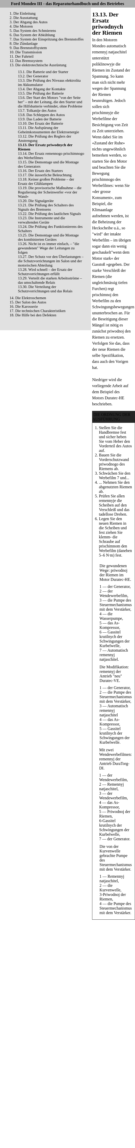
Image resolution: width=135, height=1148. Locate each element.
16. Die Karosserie (24, 306)
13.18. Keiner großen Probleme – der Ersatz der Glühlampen (46, 181)
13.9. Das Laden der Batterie (39, 119)
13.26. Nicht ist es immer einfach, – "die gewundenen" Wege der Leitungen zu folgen (48, 248)
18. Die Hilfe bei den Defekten (33, 315)
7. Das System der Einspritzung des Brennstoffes (47, 39)
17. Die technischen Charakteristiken (38, 311)
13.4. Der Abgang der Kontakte (41, 89)
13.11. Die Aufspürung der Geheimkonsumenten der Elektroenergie (48, 130)
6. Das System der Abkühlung (32, 35)
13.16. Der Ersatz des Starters (40, 171)
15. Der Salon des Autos (28, 302)
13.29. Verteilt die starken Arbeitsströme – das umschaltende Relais (50, 280)
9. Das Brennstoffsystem (28, 48)
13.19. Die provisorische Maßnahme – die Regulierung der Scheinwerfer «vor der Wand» (50, 192)
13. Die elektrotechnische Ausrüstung (38, 65)
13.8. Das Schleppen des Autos (41, 115)
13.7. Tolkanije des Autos (37, 110)
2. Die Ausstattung (24, 18)
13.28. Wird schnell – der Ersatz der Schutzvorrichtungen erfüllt (45, 272)
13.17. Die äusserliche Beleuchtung (45, 175)
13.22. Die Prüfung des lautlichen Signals (49, 214)
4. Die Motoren (21, 26)
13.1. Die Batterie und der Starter (43, 72)
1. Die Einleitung (23, 13)
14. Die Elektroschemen (28, 298)
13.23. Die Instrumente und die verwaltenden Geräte (41, 220)
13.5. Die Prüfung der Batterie (41, 93)
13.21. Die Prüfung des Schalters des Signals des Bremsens (46, 207)
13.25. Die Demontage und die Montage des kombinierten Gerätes (48, 237)
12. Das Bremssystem (26, 61)
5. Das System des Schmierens (33, 31)
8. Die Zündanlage (24, 43)
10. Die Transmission (26, 52)
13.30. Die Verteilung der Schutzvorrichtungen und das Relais (45, 289)
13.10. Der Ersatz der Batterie (40, 123)
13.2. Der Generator (33, 76)
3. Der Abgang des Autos (28, 22)
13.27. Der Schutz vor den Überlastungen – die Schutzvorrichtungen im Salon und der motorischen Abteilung (51, 261)
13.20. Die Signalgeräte (36, 201)
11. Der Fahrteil (22, 56)
